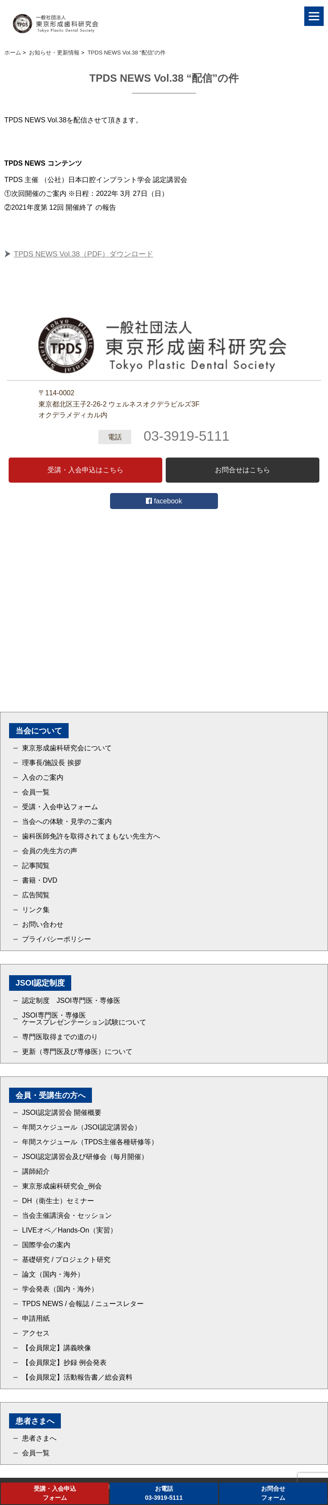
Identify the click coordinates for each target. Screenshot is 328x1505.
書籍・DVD (39, 880)
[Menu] (314, 16)
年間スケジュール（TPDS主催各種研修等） (90, 1142)
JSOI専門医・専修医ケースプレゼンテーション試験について (84, 1019)
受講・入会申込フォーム (60, 807)
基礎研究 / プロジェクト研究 (66, 1259)
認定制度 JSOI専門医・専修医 (71, 1000)
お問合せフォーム (273, 1493)
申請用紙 (36, 1318)
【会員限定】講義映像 (56, 1348)
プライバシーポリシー (56, 939)
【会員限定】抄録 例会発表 (64, 1362)
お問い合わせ (42, 924)
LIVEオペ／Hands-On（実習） (69, 1230)
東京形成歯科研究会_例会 (62, 1186)
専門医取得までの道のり (60, 1037)
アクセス (36, 1333)
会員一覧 (36, 792)
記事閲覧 (36, 865)
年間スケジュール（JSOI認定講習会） (81, 1127)
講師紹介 (36, 1171)
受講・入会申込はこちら (85, 470)
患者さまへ (39, 1438)
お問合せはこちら (242, 470)
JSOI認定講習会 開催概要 (61, 1112)
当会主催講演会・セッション (67, 1215)
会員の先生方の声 (49, 851)
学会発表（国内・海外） (60, 1289)
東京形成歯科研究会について (67, 748)
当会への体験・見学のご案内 (67, 821)
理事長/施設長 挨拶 (51, 762)
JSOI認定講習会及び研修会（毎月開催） (85, 1156)
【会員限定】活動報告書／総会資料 (77, 1377)
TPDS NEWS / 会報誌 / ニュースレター (83, 1303)
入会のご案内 (42, 777)
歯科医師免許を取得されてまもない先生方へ (91, 836)
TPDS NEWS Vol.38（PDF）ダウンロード (83, 254)
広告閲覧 (36, 895)
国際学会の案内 (46, 1245)
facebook (164, 501)
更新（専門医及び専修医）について (77, 1051)
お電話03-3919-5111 (164, 1493)
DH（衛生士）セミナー (58, 1201)
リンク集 (36, 909)
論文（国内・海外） (53, 1274)
